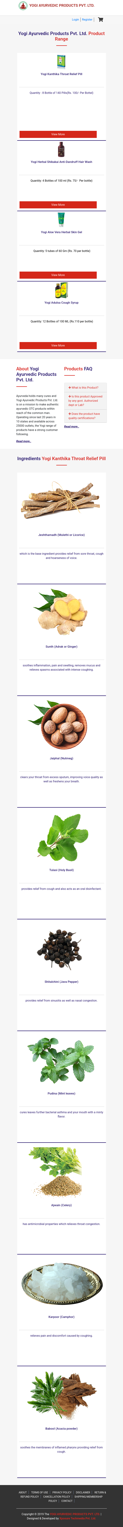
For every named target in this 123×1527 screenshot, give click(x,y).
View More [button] (58, 134)
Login (75, 19)
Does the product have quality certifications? (84, 416)
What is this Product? (84, 387)
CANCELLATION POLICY (56, 1496)
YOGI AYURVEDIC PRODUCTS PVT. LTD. (75, 1514)
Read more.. (23, 441)
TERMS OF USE (39, 1492)
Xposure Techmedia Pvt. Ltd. (77, 1518)
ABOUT (23, 1492)
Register (87, 19)
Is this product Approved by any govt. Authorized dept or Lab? (85, 401)
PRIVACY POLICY (62, 1492)
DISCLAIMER (83, 1492)
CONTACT (67, 1501)
